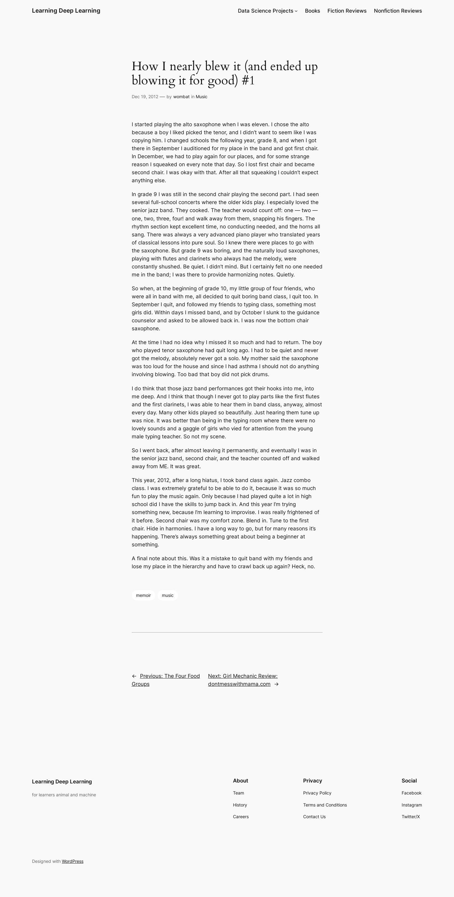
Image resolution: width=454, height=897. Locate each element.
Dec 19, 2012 (145, 96)
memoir (143, 595)
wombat (181, 96)
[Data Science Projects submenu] (296, 10)
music (168, 595)
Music (201, 96)
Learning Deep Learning (66, 10)
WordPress (72, 861)
